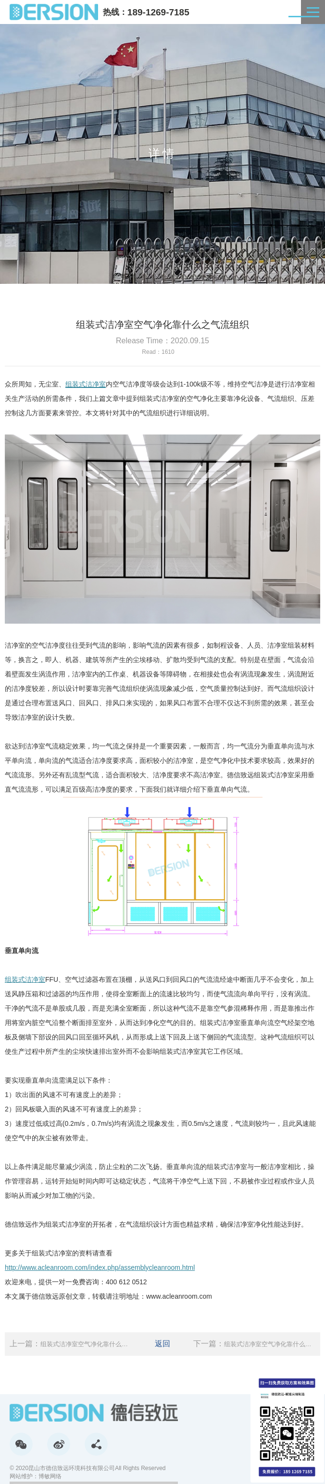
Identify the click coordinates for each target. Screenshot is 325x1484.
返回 (162, 1343)
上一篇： (71, 1344)
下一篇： (254, 1344)
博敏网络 (50, 1476)
